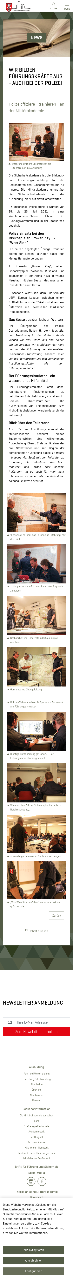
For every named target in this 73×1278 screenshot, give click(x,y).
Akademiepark (37, 1131)
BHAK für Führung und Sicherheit (36, 1167)
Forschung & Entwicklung (37, 1079)
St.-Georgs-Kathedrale (36, 1126)
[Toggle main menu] (67, 6)
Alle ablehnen (33, 1260)
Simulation (36, 1084)
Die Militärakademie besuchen (36, 1115)
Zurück (56, 915)
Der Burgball (36, 1137)
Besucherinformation (36, 1109)
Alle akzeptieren (33, 1250)
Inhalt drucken (36, 931)
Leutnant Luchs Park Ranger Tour (36, 1153)
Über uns (37, 1089)
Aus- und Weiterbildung (37, 1073)
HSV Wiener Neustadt (36, 1147)
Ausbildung (36, 1067)
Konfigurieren (33, 1271)
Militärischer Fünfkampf (36, 1158)
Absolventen (36, 1095)
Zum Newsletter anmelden (36, 1031)
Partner (36, 1100)
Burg (36, 1120)
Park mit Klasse (36, 1142)
